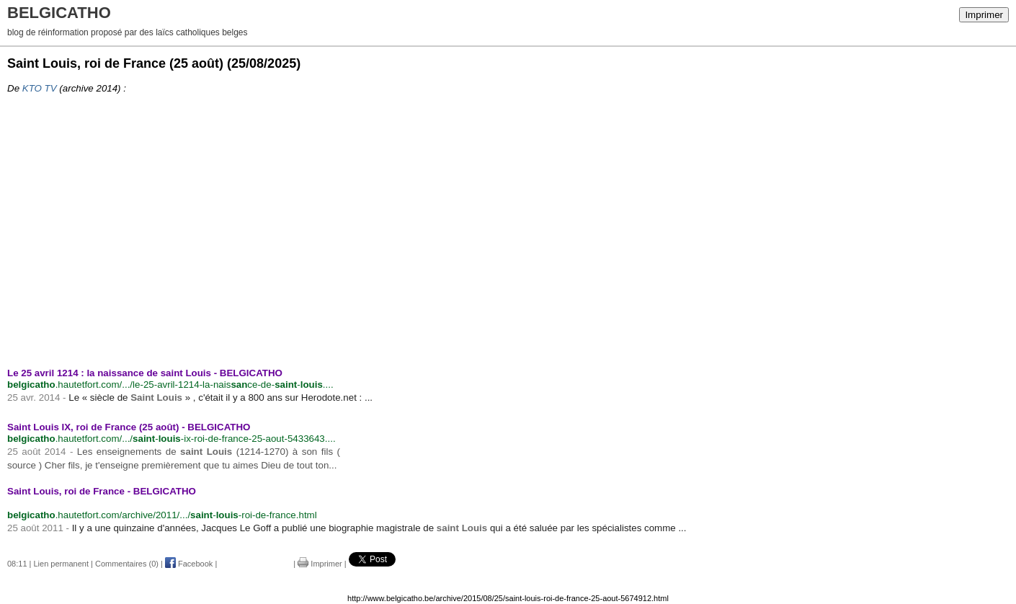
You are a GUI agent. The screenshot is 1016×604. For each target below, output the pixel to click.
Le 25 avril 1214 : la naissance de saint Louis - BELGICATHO (144, 373)
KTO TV (39, 88)
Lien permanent (61, 563)
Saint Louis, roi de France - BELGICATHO (101, 491)
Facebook (189, 563)
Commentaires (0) (127, 563)
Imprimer (984, 14)
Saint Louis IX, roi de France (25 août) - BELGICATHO (128, 427)
